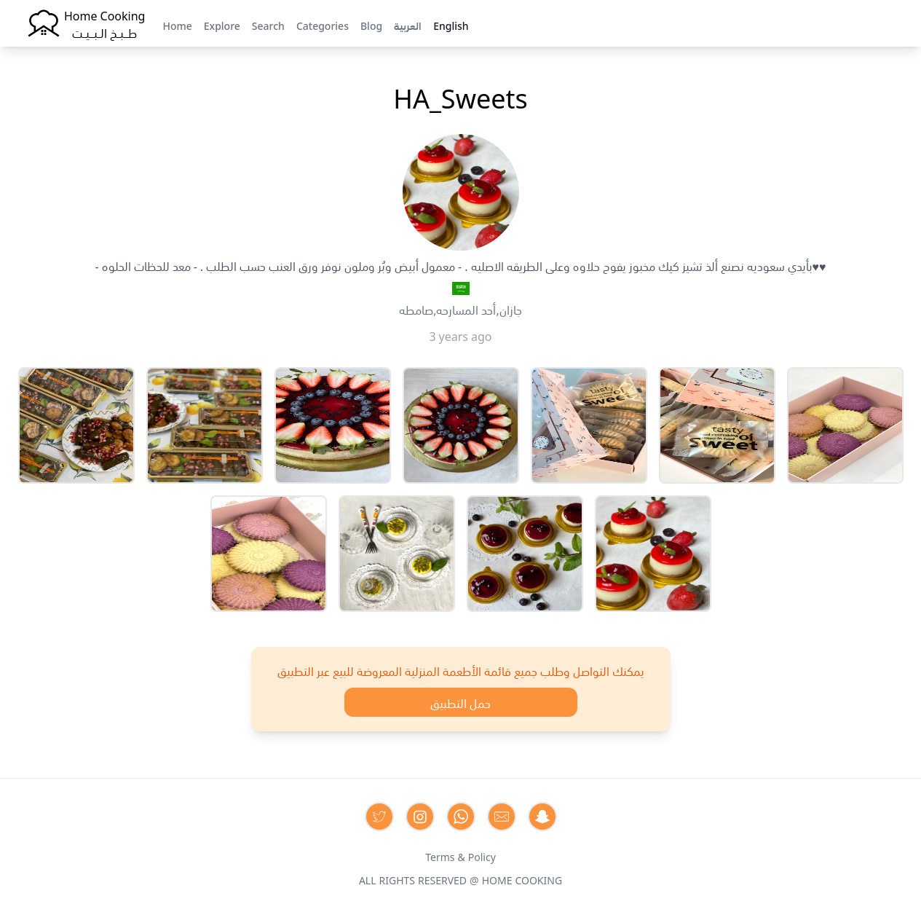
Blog (371, 24)
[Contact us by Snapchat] (542, 816)
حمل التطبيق (460, 702)
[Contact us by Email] (501, 816)
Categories (322, 24)
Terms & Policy (460, 856)
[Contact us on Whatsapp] (460, 816)
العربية (408, 24)
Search (268, 24)
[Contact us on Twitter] (379, 816)
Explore (222, 24)
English (450, 24)
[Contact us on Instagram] (420, 816)
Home (176, 24)
